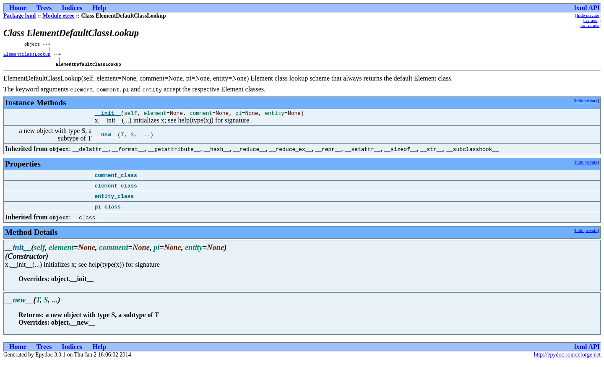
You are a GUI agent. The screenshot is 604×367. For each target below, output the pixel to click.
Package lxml (19, 16)
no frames (590, 25)
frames (590, 20)
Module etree (58, 16)
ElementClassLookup (26, 57)
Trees (44, 7)
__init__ (107, 118)
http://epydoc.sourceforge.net (567, 360)
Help (99, 7)
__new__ (105, 140)
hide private (588, 15)
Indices (72, 7)
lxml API (587, 7)
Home (17, 7)
